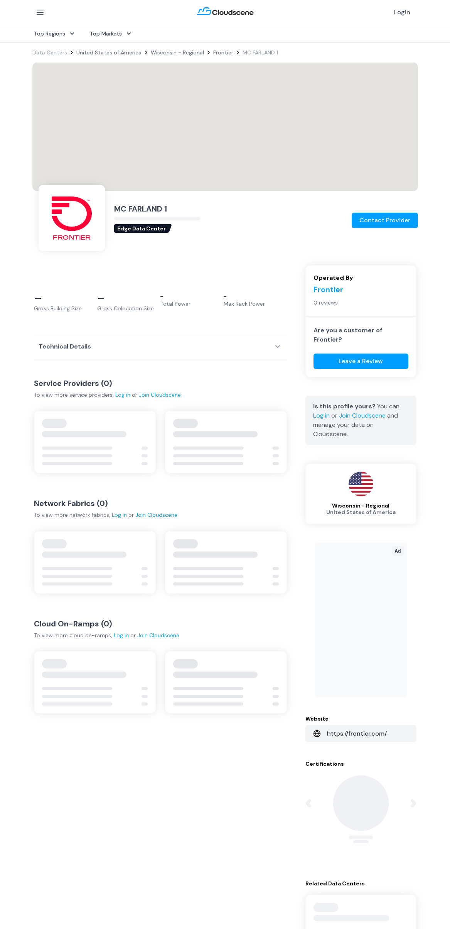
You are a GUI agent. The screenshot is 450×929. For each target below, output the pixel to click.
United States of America (109, 52)
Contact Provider (384, 220)
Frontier (223, 52)
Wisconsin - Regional (177, 52)
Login (402, 12)
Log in (122, 394)
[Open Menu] (40, 12)
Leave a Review (361, 361)
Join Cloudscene (160, 394)
